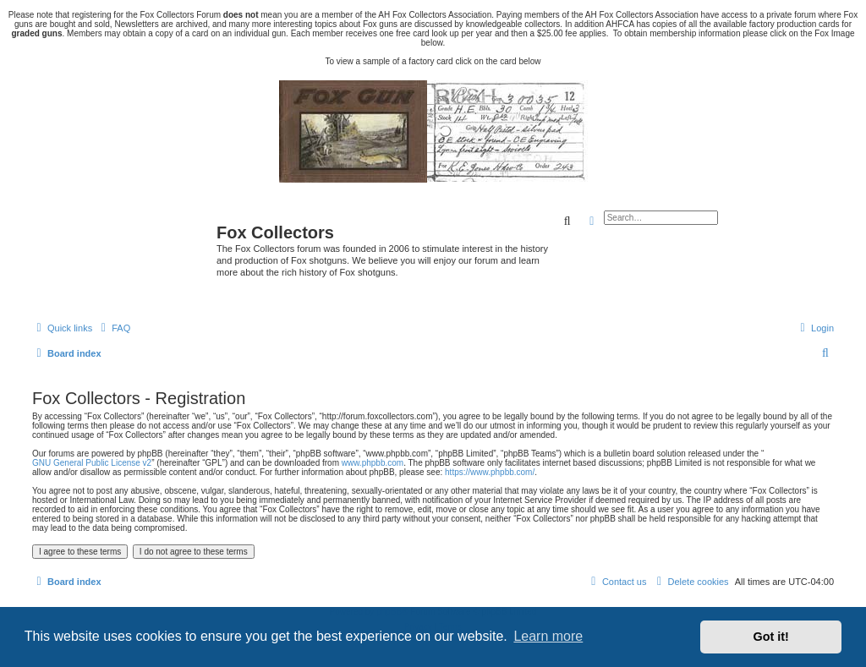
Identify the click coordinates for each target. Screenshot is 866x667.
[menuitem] (113, 328)
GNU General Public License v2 (91, 462)
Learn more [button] (548, 636)
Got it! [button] (771, 636)
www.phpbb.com (372, 462)
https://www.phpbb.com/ (489, 472)
